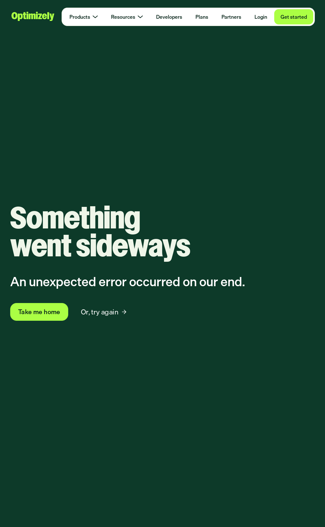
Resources (127, 17)
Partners (231, 17)
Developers (169, 17)
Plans (202, 17)
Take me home (39, 311)
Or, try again (104, 311)
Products (84, 17)
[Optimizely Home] (32, 16)
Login (261, 17)
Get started (294, 17)
